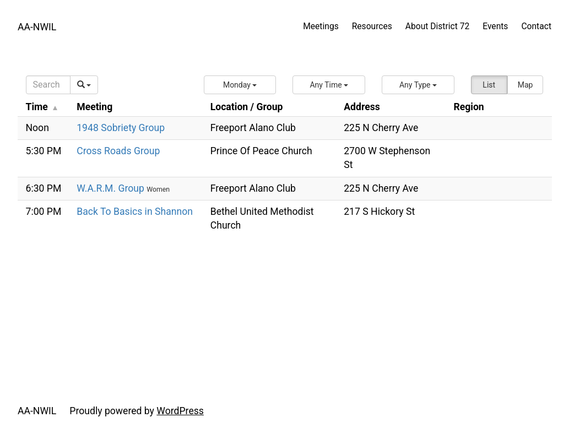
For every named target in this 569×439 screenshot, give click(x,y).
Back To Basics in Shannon (135, 211)
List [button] (489, 84)
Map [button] (525, 84)
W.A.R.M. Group (112, 188)
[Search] (48, 84)
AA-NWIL (37, 26)
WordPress (180, 410)
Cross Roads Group (118, 150)
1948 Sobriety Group (121, 127)
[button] (240, 84)
